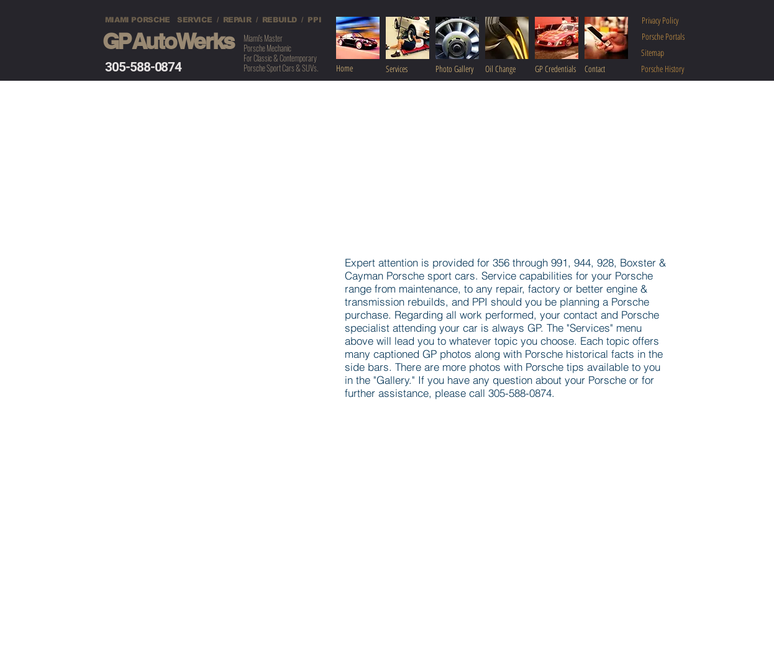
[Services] (411, 69)
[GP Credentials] (561, 69)
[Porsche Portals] (663, 36)
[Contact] (612, 69)
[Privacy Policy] (660, 20)
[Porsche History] (662, 68)
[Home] (357, 68)
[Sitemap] (652, 52)
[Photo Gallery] (461, 69)
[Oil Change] (510, 69)
